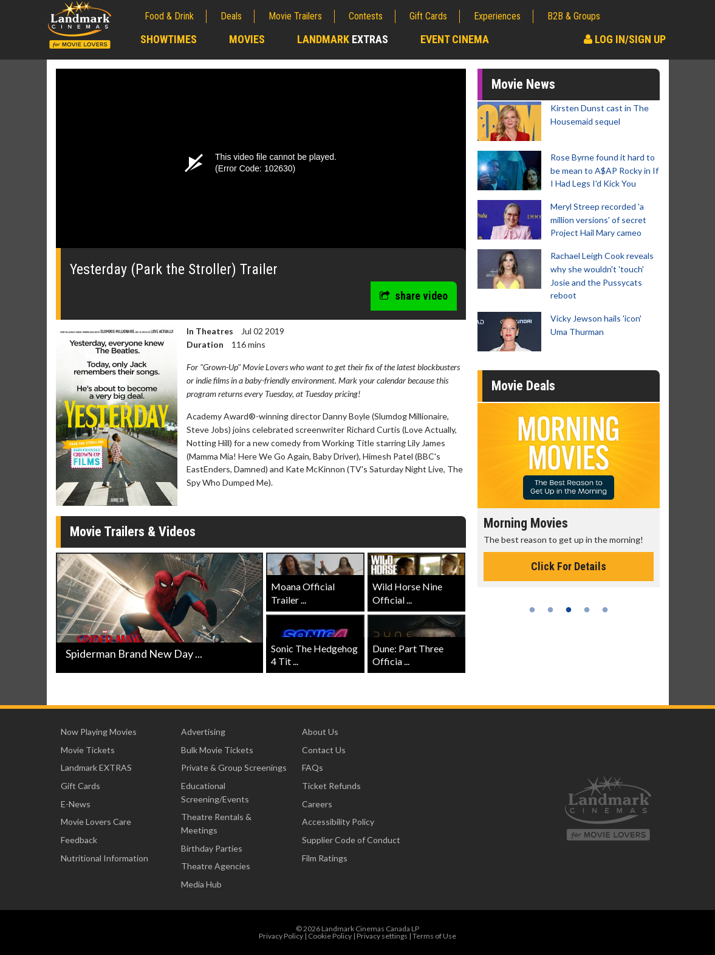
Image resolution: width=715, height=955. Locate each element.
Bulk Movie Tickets (217, 750)
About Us (320, 731)
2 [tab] (550, 610)
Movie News (523, 84)
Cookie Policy (330, 935)
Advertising (203, 731)
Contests (366, 16)
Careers (317, 804)
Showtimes (168, 39)
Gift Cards (428, 16)
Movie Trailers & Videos (133, 531)
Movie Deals (523, 385)
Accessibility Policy (338, 821)
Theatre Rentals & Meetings (216, 823)
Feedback (79, 840)
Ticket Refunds (331, 786)
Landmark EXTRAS (96, 767)
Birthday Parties (211, 848)
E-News (76, 804)
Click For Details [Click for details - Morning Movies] (568, 566)
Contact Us (324, 750)
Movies (247, 39)
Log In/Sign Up (625, 39)
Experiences (497, 16)
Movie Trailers (295, 16)
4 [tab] (587, 610)
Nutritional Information (104, 858)
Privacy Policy (281, 935)
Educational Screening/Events (215, 792)
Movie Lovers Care (96, 821)
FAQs (312, 767)
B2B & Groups (573, 16)
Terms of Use (434, 935)
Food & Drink (169, 16)
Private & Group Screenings (234, 767)
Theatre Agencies (215, 866)
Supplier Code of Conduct (351, 840)
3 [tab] (569, 610)
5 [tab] (605, 610)
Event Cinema (454, 39)
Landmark (342, 39)
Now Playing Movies (99, 731)
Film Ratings (324, 858)
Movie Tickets (88, 750)
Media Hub (201, 884)
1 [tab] (532, 610)
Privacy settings (382, 935)
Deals (231, 16)
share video (414, 295)
